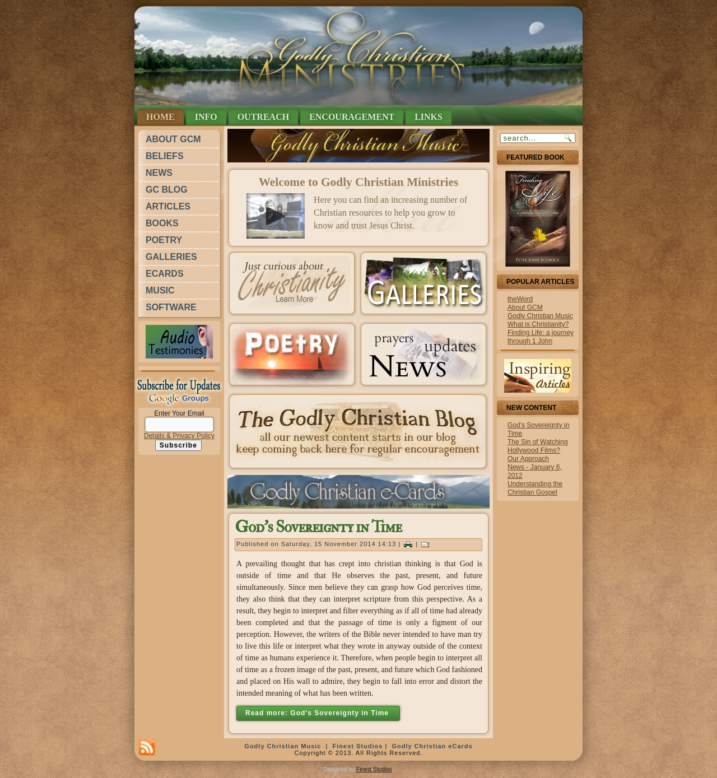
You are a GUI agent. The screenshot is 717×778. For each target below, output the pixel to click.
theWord (520, 299)
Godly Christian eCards (432, 746)
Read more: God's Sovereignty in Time (318, 713)
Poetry (164, 240)
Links (429, 117)
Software (171, 307)
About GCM (173, 139)
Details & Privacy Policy (179, 436)
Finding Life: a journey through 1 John (541, 337)
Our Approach (528, 459)
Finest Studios (358, 746)
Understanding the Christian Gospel (535, 488)
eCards (165, 273)
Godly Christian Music (540, 316)
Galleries (171, 257)
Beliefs (165, 156)
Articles (168, 206)
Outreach (263, 117)
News (159, 173)
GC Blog (167, 189)
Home (160, 117)
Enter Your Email (179, 413)
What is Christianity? (538, 324)
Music (160, 290)
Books (162, 223)
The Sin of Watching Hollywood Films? (538, 446)
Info (206, 117)
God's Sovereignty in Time (318, 527)
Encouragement (351, 117)
